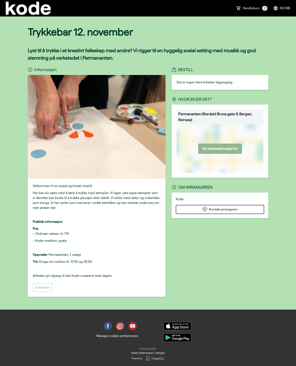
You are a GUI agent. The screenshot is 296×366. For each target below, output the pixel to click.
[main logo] (28, 8)
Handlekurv (255, 8)
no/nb (281, 8)
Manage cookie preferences (117, 336)
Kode (180, 199)
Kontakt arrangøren (219, 209)
